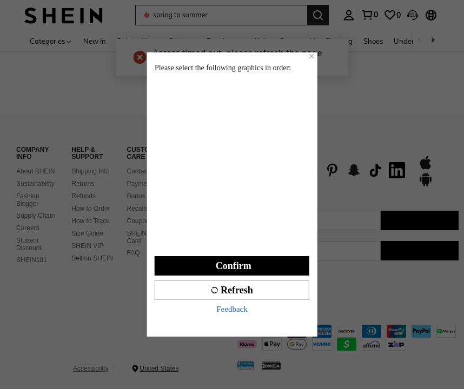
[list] (322, 170)
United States (159, 368)
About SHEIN (35, 171)
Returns (82, 183)
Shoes (373, 41)
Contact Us (143, 171)
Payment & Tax (148, 183)
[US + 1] (259, 250)
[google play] (425, 185)
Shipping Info (90, 171)
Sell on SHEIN (92, 258)
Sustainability (35, 183)
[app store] (425, 168)
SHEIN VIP (87, 246)
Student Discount (29, 244)
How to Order (90, 208)
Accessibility (90, 368)
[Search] (318, 15)
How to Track (90, 221)
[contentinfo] (348, 338)
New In (94, 41)
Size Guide (87, 233)
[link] (392, 15)
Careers (27, 228)
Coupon (138, 221)
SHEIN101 (31, 260)
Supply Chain (35, 215)
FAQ (133, 253)
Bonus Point (144, 196)
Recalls (137, 208)
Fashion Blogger (27, 199)
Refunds (83, 196)
